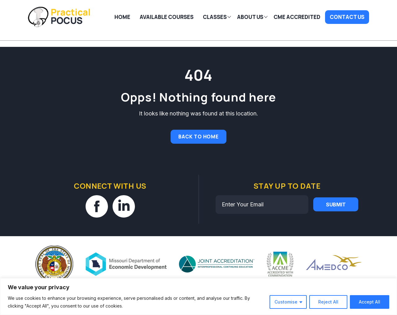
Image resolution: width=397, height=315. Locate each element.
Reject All (328, 301)
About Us (250, 16)
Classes (215, 16)
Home (122, 16)
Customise (285, 301)
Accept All (369, 301)
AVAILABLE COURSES (167, 16)
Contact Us (347, 16)
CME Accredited (297, 16)
